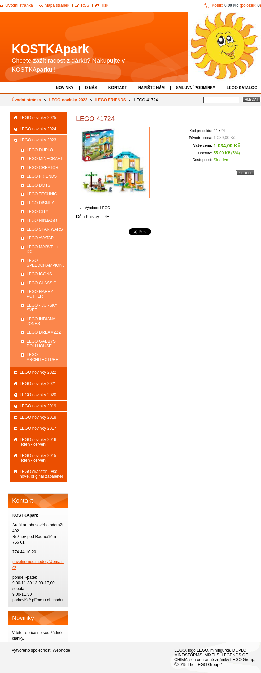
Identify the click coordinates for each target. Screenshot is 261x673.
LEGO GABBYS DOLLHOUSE (41, 343)
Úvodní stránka (26, 100)
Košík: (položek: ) (236, 5)
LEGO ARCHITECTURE (42, 357)
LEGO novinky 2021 (38, 383)
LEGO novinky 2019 (38, 406)
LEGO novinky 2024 (38, 129)
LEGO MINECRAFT (45, 158)
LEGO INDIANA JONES (41, 321)
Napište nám (151, 87)
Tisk (104, 5)
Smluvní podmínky (195, 87)
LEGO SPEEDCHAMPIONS (45, 263)
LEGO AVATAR (40, 238)
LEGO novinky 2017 (38, 428)
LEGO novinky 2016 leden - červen (38, 442)
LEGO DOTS (38, 185)
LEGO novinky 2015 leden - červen (38, 458)
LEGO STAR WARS (45, 229)
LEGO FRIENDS (110, 100)
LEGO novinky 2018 (38, 417)
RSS (85, 5)
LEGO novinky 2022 (38, 372)
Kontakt (117, 87)
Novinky (65, 87)
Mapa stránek (57, 5)
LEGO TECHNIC (42, 194)
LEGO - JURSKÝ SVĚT (42, 307)
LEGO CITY (37, 211)
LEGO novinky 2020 (38, 394)
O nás (91, 87)
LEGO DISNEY (40, 202)
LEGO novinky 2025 (38, 117)
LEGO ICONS (39, 274)
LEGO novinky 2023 (68, 100)
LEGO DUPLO (40, 150)
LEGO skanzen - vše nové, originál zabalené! (41, 474)
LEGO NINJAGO (42, 220)
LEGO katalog (242, 87)
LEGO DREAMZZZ (44, 332)
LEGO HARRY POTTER (40, 294)
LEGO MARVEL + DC (43, 249)
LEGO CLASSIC (41, 283)
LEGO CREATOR (42, 167)
